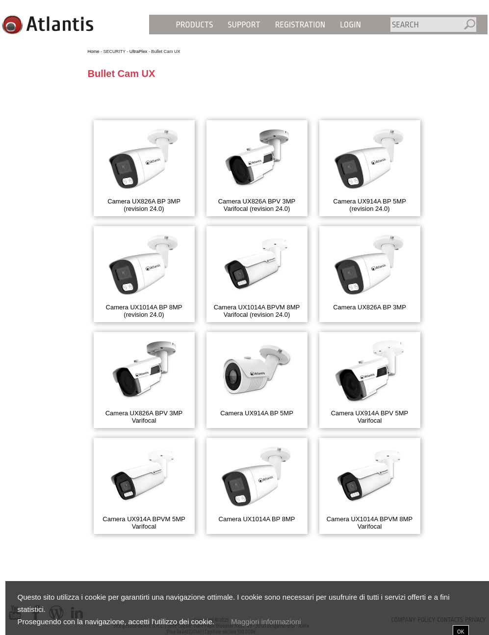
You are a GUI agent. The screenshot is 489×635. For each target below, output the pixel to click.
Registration (300, 24)
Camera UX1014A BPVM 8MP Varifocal (370, 522)
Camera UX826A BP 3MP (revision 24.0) (143, 205)
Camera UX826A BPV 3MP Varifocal (144, 416)
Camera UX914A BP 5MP (256, 413)
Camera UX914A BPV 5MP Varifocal (370, 416)
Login (350, 24)
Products (194, 24)
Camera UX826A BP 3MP (369, 307)
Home (94, 51)
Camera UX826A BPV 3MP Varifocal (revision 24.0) (257, 205)
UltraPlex (138, 51)
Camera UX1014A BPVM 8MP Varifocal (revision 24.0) (257, 311)
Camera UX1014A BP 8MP (257, 519)
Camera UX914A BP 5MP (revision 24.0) (369, 205)
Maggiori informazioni (266, 621)
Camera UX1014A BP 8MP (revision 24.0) (144, 311)
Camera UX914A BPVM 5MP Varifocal (144, 522)
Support (244, 24)
